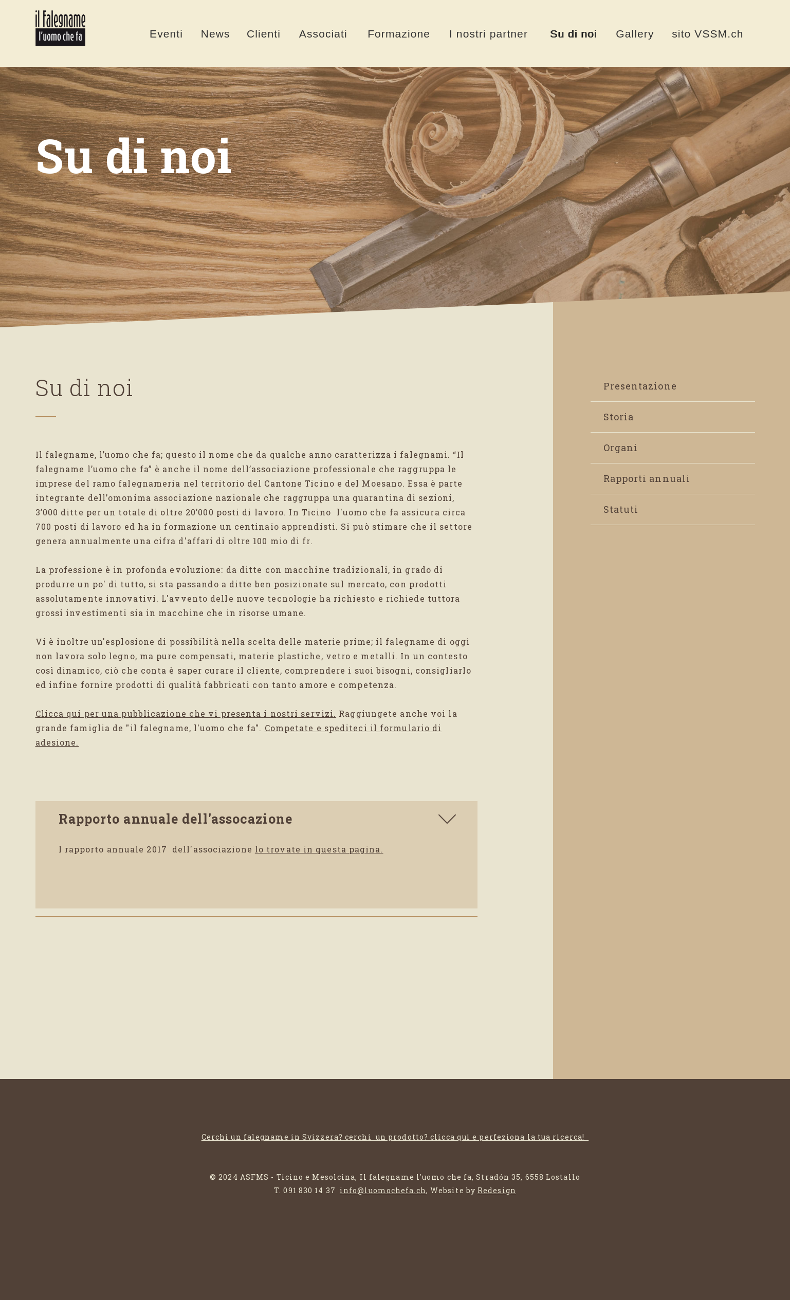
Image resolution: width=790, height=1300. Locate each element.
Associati (323, 34)
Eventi (166, 34)
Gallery (635, 34)
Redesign (496, 1190)
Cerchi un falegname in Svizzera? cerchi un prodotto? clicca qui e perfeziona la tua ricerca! (395, 1137)
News (215, 34)
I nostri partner (488, 34)
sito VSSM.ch (707, 34)
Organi (620, 447)
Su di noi (573, 34)
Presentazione (640, 386)
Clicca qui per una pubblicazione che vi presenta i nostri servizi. (186, 713)
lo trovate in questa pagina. (319, 849)
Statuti (621, 509)
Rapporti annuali (647, 478)
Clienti (264, 34)
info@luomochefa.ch (383, 1190)
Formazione (399, 34)
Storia (618, 417)
